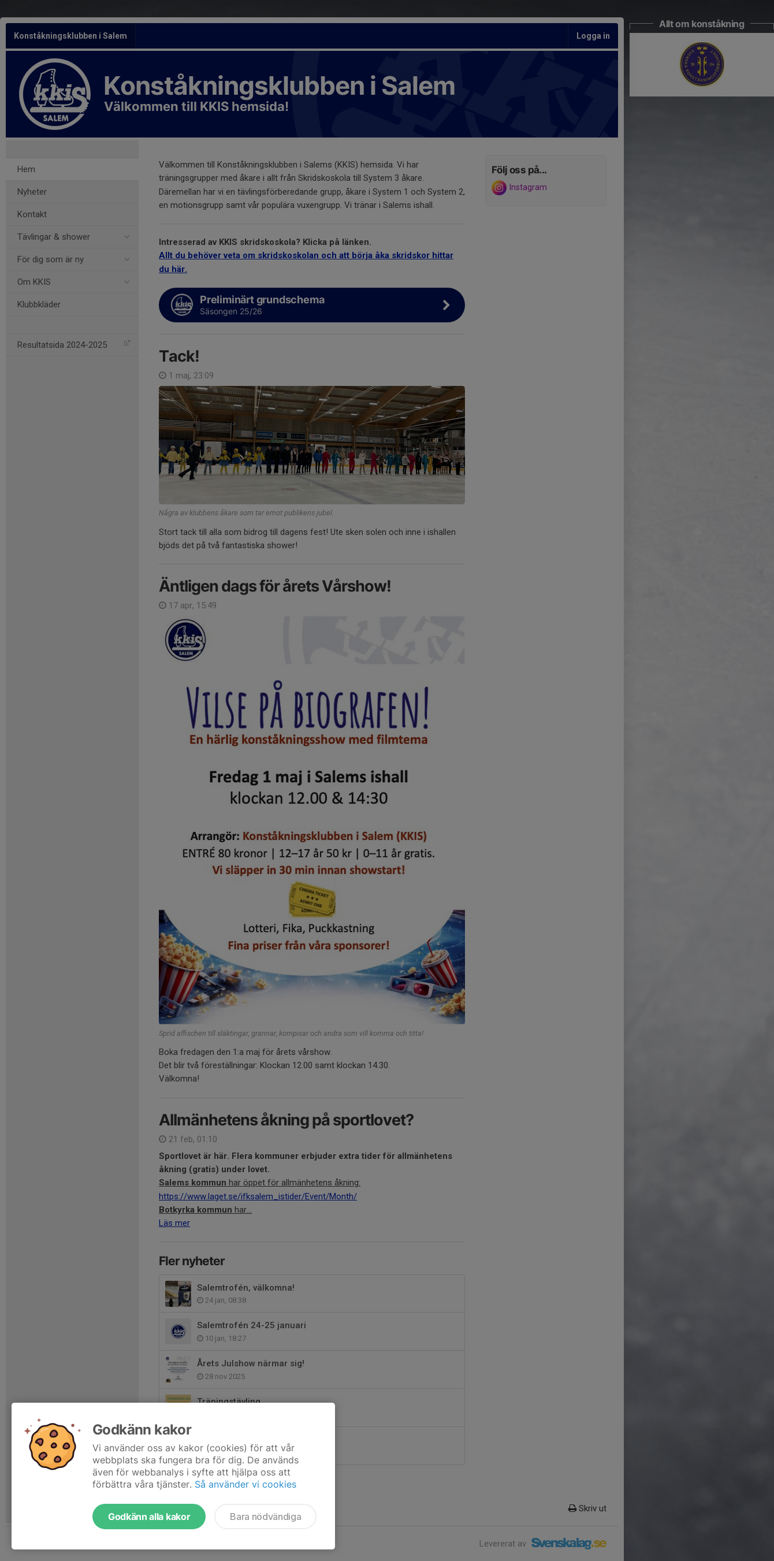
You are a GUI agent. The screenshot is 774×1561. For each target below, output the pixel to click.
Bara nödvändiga (265, 1516)
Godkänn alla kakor (149, 1516)
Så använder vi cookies (245, 1484)
